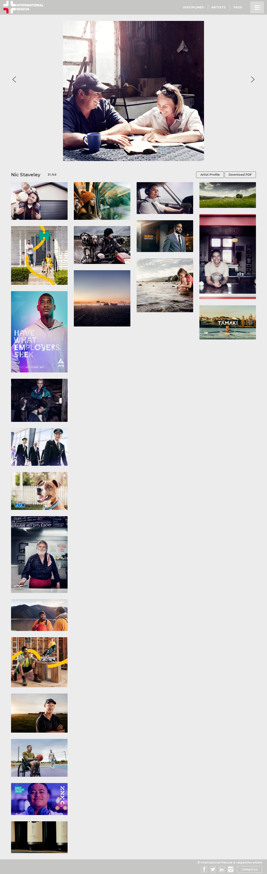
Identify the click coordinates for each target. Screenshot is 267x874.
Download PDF (240, 175)
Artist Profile (209, 175)
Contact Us (249, 869)
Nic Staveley (25, 175)
